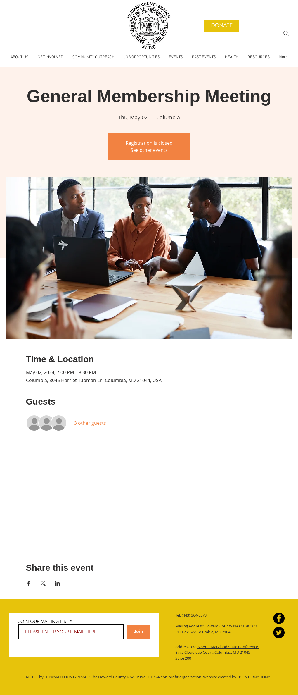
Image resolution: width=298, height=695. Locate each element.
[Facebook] (279, 618)
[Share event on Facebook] (29, 583)
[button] (203, 57)
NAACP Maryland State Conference (228, 646)
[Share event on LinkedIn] (57, 583)
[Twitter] (279, 632)
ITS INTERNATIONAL (254, 676)
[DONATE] (221, 26)
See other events (149, 150)
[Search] (286, 33)
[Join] (138, 632)
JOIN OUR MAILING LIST (43, 621)
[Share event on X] (43, 583)
